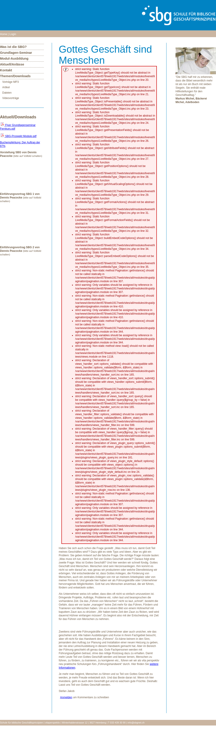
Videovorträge (10, 98)
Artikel (6, 87)
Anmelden (66, 697)
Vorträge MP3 (10, 81)
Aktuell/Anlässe (12, 64)
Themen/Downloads (15, 76)
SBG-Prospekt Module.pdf (18, 136)
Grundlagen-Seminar (16, 52)
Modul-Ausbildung (14, 58)
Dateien (6, 92)
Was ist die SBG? (13, 47)
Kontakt (6, 70)
